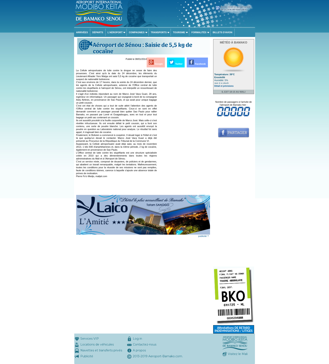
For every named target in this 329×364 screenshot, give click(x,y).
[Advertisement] (184, 132)
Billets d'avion (222, 32)
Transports (159, 32)
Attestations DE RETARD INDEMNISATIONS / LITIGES (233, 329)
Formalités (198, 32)
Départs (97, 32)
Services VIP (89, 338)
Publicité (86, 356)
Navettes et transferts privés (101, 350)
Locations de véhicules (97, 344)
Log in (137, 338)
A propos (139, 350)
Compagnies (136, 32)
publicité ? (203, 236)
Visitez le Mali (238, 354)
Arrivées (82, 32)
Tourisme (179, 32)
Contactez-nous (144, 344)
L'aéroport (115, 32)
